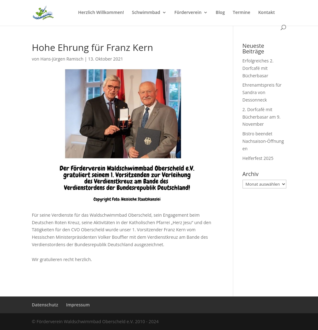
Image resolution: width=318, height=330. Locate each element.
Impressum (78, 305)
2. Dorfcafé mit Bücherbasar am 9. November (262, 116)
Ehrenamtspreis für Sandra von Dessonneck (262, 92)
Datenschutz (45, 305)
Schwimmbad (146, 12)
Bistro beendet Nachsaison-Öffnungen (263, 141)
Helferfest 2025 (258, 158)
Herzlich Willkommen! (101, 12)
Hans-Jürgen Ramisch (62, 59)
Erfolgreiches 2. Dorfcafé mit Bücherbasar (258, 68)
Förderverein (187, 12)
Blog (220, 12)
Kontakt (266, 12)
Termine (241, 12)
